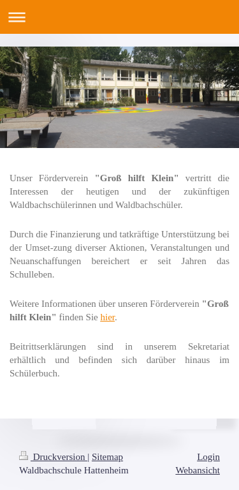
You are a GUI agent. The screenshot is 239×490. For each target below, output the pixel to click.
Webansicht (197, 470)
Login (208, 457)
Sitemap (107, 457)
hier (108, 317)
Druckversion (53, 457)
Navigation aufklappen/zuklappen (119, 17)
